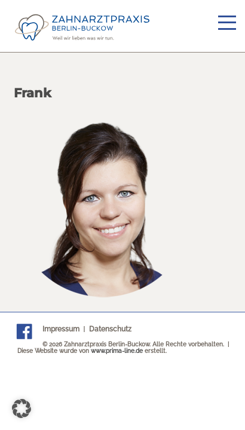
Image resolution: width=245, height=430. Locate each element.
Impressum (60, 329)
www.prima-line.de (117, 351)
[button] (21, 408)
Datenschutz (110, 329)
